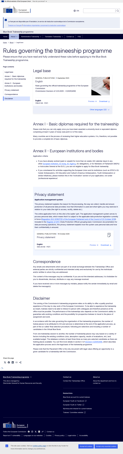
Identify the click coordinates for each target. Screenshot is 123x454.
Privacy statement (12, 90)
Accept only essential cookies (106, 446)
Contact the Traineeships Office (74, 381)
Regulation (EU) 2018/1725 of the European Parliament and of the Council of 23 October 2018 (78, 219)
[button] (92, 101)
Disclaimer (9, 99)
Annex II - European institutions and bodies (13, 84)
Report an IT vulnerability (11, 435)
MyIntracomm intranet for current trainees (77, 409)
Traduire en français (15, 25)
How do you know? (40, 1)
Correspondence (11, 94)
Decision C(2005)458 (93, 342)
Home (5, 37)
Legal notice (72, 435)
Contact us (70, 37)
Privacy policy (59, 435)
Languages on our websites (33, 435)
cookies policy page (39, 446)
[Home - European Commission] (18, 9)
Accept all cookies (86, 446)
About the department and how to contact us (104, 382)
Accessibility (83, 435)
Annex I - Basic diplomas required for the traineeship (15, 77)
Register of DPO (53, 222)
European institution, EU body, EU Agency (59, 164)
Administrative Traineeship (30, 37)
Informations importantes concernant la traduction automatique (44, 25)
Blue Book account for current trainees (76, 397)
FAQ (79, 37)
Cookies (49, 435)
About (13, 37)
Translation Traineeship (53, 37)
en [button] (76, 11)
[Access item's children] (17, 36)
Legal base (9, 72)
